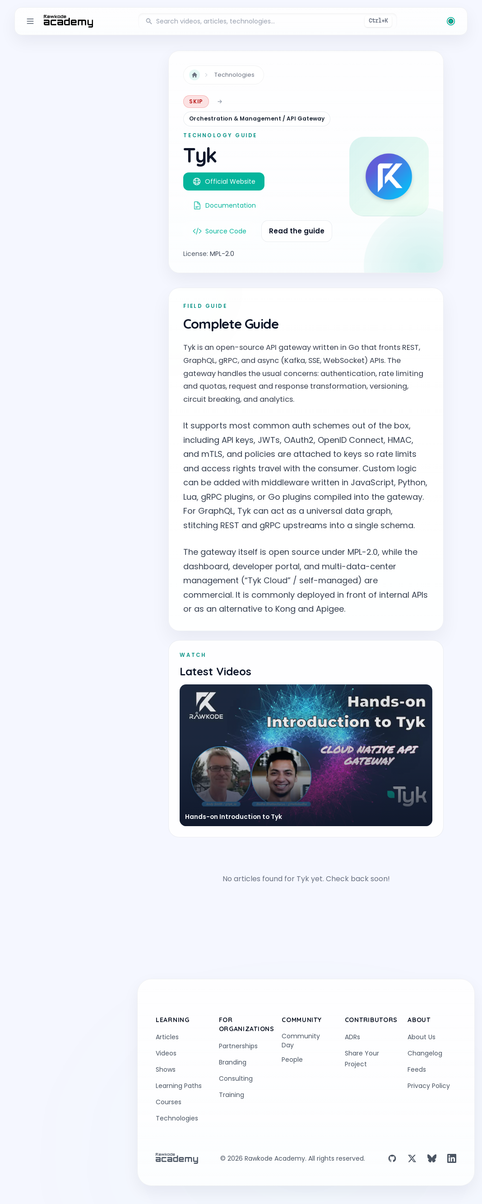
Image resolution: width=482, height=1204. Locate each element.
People (292, 1059)
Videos (166, 1053)
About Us (422, 1036)
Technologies (234, 74)
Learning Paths (179, 1085)
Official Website (223, 181)
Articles (167, 1036)
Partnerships (238, 1046)
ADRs (352, 1036)
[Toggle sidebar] (30, 21)
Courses (168, 1101)
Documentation (224, 205)
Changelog (425, 1053)
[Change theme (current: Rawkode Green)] (451, 21)
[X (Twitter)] (412, 1158)
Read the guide (296, 231)
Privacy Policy (429, 1085)
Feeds (417, 1069)
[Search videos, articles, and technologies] (268, 21)
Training (231, 1094)
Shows (166, 1069)
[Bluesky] (431, 1158)
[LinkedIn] (451, 1158)
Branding (232, 1062)
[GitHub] (392, 1158)
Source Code (219, 231)
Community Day (301, 1041)
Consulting (236, 1078)
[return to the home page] (68, 21)
